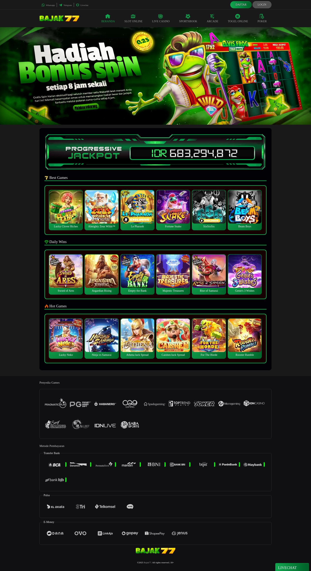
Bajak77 (147, 562)
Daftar (241, 4)
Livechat (82, 5)
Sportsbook (188, 18)
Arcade (212, 18)
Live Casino (161, 18)
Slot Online (133, 18)
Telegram (65, 5)
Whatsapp (48, 5)
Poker (262, 18)
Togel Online (238, 18)
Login (262, 4)
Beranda (108, 18)
